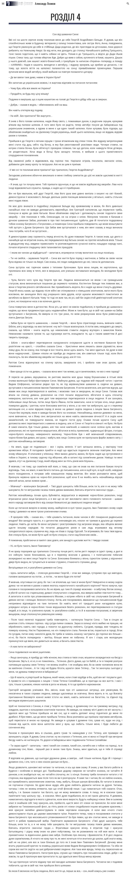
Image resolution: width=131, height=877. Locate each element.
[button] (3, 3)
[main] (65, 18)
